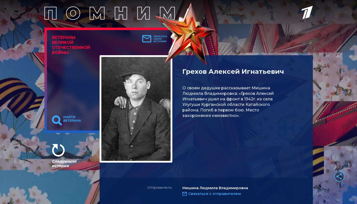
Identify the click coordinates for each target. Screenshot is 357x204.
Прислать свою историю (160, 39)
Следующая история (64, 163)
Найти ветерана (72, 118)
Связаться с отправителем (214, 193)
